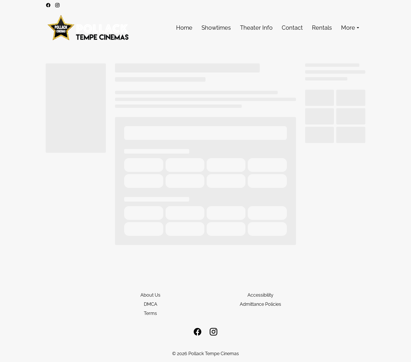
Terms (150, 313)
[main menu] (268, 28)
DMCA (150, 304)
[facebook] (48, 5)
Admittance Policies (260, 304)
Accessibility (260, 295)
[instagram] (57, 5)
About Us (150, 295)
